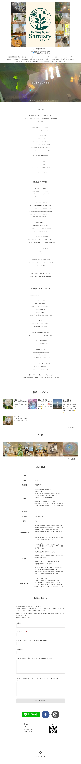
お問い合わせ (39, 59)
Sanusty (40, 756)
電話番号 (19, 649)
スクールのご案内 (67, 57)
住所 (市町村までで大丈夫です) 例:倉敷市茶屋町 (31, 641)
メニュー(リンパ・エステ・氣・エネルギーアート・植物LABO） (44, 57)
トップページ (12, 57)
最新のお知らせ (22, 57)
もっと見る (72, 427)
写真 (64, 61)
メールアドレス (21, 632)
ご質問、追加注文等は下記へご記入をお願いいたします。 (34, 658)
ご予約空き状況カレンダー (14, 59)
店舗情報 (32, 59)
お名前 (18, 623)
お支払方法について (45, 61)
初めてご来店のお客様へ (22, 61)
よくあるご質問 (34, 61)
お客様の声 (48, 59)
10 (51, 100)
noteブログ (25, 59)
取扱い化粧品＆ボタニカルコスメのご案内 (63, 59)
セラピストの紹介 (56, 61)
